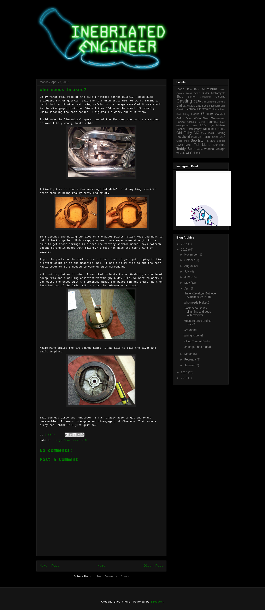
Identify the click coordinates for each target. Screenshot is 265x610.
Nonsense (209, 128)
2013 (184, 378)
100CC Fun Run (187, 89)
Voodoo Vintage (214, 149)
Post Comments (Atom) (113, 576)
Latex (194, 125)
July (187, 271)
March (188, 354)
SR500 (211, 140)
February (190, 359)
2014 (184, 372)
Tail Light (202, 145)
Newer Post (49, 566)
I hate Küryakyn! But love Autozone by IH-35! (200, 295)
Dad (179, 105)
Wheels (180, 153)
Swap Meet (183, 144)
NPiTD (221, 129)
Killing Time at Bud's (197, 341)
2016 (184, 244)
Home (101, 566)
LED (203, 125)
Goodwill (220, 114)
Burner (192, 96)
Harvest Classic (186, 122)
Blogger (157, 601)
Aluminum (209, 89)
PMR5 (206, 136)
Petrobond (183, 136)
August (189, 266)
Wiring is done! (193, 335)
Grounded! (190, 330)
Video (199, 149)
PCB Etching (216, 133)
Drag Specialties (205, 105)
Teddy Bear (185, 149)
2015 (184, 249)
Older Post (153, 566)
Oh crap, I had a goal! (198, 346)
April (187, 288)
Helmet (201, 122)
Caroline (220, 96)
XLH (198, 153)
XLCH (85, 440)
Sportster (71, 440)
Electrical (190, 109)
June (187, 277)
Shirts (215, 137)
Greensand (218, 118)
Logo (211, 125)
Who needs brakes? (197, 302)
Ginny (57, 440)
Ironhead (212, 121)
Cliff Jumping (209, 101)
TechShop (218, 144)
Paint (203, 133)
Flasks (195, 114)
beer (197, 93)
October (189, 260)
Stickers (221, 141)
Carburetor (205, 96)
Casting (184, 101)
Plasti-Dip (196, 137)
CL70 (197, 101)
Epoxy (215, 109)
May (187, 282)
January (189, 365)
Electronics (204, 109)
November (191, 254)
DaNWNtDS (189, 106)
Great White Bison (197, 118)
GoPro (180, 118)
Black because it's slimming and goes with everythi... (197, 311)
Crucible (221, 101)
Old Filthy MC (187, 133)
